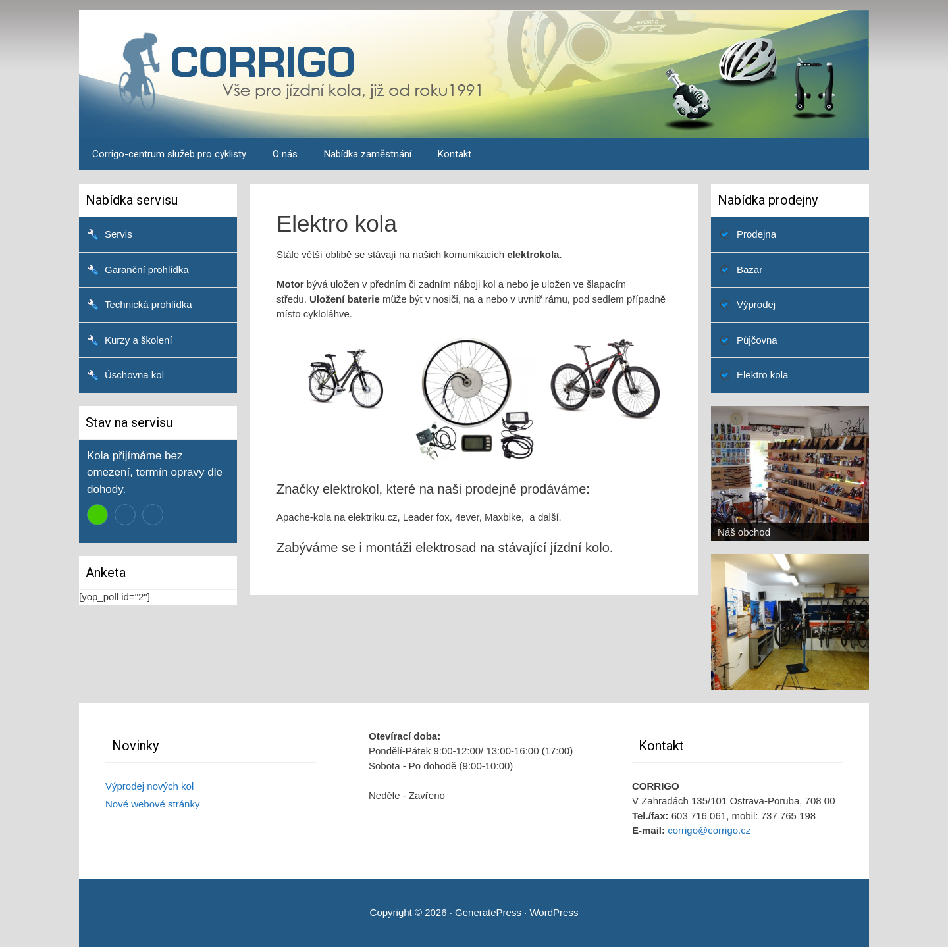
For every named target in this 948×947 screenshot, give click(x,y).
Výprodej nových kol (149, 786)
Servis (118, 234)
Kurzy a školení (138, 340)
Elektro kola (762, 374)
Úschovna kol (134, 374)
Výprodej (756, 304)
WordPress (553, 912)
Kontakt (454, 154)
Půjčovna (757, 340)
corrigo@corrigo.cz (709, 830)
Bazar (749, 269)
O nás (285, 154)
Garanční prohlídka (147, 269)
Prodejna (756, 234)
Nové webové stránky (152, 803)
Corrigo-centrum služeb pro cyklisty (169, 154)
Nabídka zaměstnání (367, 154)
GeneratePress (488, 912)
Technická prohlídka (148, 304)
